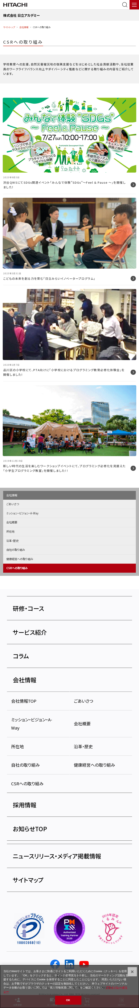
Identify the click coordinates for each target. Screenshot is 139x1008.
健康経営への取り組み (19, 559)
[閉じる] (132, 974)
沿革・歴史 (12, 541)
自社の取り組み (15, 550)
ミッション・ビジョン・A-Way (22, 513)
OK (68, 1002)
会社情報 (24, 27)
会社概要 (11, 522)
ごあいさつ (12, 504)
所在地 (10, 531)
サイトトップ (9, 27)
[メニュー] (134, 4)
